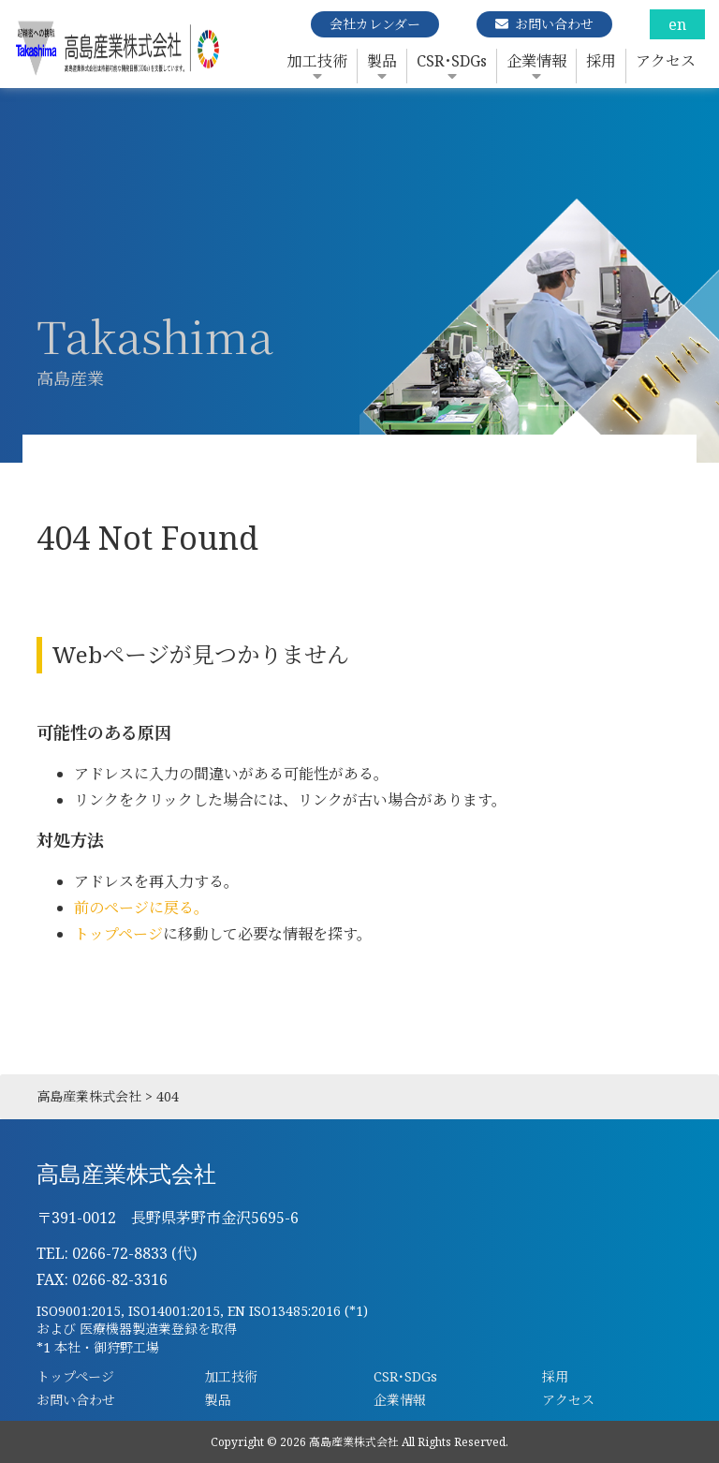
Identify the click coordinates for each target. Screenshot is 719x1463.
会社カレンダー (375, 24)
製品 (382, 61)
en (677, 24)
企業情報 (536, 61)
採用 (601, 61)
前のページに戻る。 (141, 907)
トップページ (118, 934)
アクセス (666, 61)
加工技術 (317, 61)
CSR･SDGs (452, 61)
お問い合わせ (554, 24)
